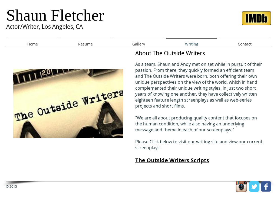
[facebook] (266, 186)
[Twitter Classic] (254, 186)
